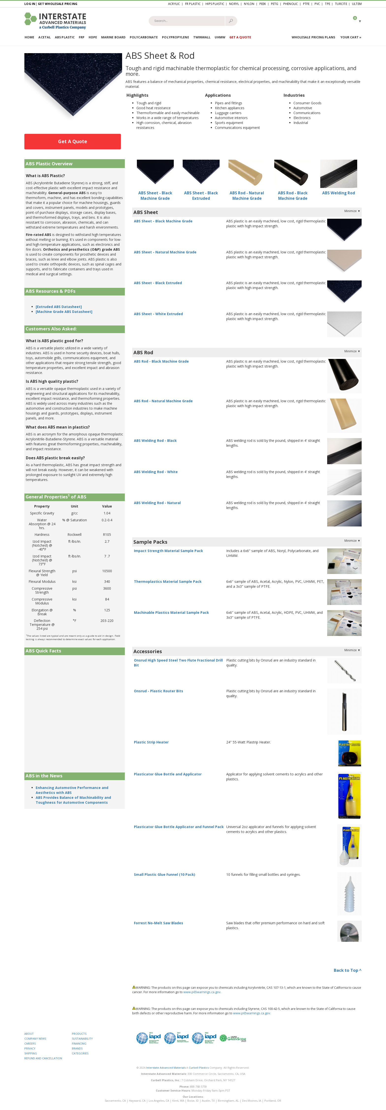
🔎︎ (230, 20)
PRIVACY (29, 1048)
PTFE (306, 4)
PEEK (262, 4)
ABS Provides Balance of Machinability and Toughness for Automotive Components (73, 800)
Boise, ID (193, 1100)
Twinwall (202, 37)
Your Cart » (350, 37)
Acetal (44, 37)
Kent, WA (178, 1100)
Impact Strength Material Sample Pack (168, 550)
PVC (317, 4)
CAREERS (30, 1043)
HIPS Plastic (215, 4)
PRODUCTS (79, 1033)
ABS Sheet (145, 212)
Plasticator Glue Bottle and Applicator (168, 774)
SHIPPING (30, 1053)
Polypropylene (175, 37)
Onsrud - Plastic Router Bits (158, 691)
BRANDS (77, 1048)
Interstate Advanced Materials (166, 1067)
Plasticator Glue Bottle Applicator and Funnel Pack (179, 826)
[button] (355, 20)
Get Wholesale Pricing (57, 4)
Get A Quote (72, 141)
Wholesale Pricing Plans (313, 37)
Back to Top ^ (348, 970)
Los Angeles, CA (159, 1100)
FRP (81, 37)
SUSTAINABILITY (82, 1038)
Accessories (147, 651)
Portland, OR (272, 1100)
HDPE (93, 37)
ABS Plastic (65, 37)
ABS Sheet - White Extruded (158, 313)
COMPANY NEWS (35, 1038)
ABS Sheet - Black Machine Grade (155, 195)
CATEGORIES (80, 1053)
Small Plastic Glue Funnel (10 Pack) (164, 874)
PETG (274, 4)
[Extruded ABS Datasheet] (59, 306)
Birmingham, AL (228, 1100)
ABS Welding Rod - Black (155, 440)
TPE (327, 4)
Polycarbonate (144, 37)
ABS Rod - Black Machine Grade (292, 195)
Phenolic (290, 4)
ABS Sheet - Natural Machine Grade (165, 252)
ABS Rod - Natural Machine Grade (247, 195)
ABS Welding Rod (338, 193)
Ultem (357, 4)
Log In (29, 4)
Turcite (341, 4)
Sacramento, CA (115, 1100)
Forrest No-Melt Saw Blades (158, 923)
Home (29, 37)
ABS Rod (143, 352)
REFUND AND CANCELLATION (43, 1058)
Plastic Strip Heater (151, 742)
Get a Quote (240, 37)
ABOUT (29, 1033)
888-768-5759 (198, 1086)
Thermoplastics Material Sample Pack (168, 581)
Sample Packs (150, 542)
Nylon (249, 4)
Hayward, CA (137, 1100)
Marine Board (113, 37)
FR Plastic (193, 4)
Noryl (234, 4)
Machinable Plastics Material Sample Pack (171, 612)
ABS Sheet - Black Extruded (201, 195)
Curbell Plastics (199, 1067)
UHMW (220, 37)
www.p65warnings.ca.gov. (202, 992)
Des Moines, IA (251, 1100)
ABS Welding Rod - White (156, 471)
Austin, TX (208, 1100)
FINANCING (79, 1043)
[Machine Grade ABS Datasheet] (64, 311)
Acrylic (174, 4)
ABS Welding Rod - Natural (157, 502)
